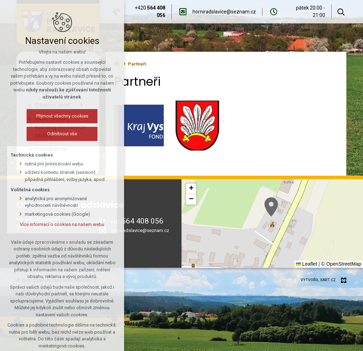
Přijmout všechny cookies (62, 116)
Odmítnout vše (62, 133)
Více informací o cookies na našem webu (62, 224)
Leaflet (306, 264)
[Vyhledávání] (341, 12)
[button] (271, 207)
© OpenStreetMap (341, 264)
